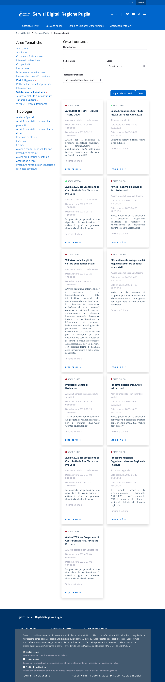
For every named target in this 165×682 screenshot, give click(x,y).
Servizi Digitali (23, 33)
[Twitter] (126, 14)
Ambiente (21, 52)
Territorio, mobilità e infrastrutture (34, 96)
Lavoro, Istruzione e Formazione (33, 76)
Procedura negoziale (27, 153)
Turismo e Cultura (26, 100)
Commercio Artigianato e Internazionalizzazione (29, 58)
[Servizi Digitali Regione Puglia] (56, 14)
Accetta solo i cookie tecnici (121, 675)
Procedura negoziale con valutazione (35, 165)
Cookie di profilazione (36, 667)
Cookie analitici (33, 659)
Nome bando (69, 47)
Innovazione (22, 68)
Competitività (23, 64)
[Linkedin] (143, 14)
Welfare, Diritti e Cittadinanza (31, 104)
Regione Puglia (42, 33)
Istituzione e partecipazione (30, 72)
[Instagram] (138, 14)
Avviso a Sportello (25, 117)
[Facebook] (121, 14)
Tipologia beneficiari (73, 74)
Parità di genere (25, 80)
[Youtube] (132, 14)
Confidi (20, 145)
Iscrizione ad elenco (26, 137)
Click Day (21, 141)
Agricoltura (22, 48)
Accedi (141, 2)
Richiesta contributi (26, 169)
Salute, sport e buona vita (30, 92)
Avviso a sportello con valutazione (34, 149)
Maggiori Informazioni (118, 646)
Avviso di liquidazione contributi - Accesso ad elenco (33, 159)
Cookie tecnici (32, 652)
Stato (109, 60)
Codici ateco (69, 60)
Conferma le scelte (37, 675)
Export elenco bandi (122, 93)
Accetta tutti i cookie (86, 675)
